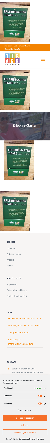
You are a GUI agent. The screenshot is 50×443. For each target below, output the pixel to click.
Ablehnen (25, 425)
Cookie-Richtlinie (12, 439)
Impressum (40, 439)
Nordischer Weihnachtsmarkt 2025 (24, 318)
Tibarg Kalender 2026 (18, 332)
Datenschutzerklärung (27, 439)
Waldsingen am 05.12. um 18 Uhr (24, 325)
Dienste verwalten (24, 410)
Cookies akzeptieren (25, 418)
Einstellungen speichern (25, 432)
